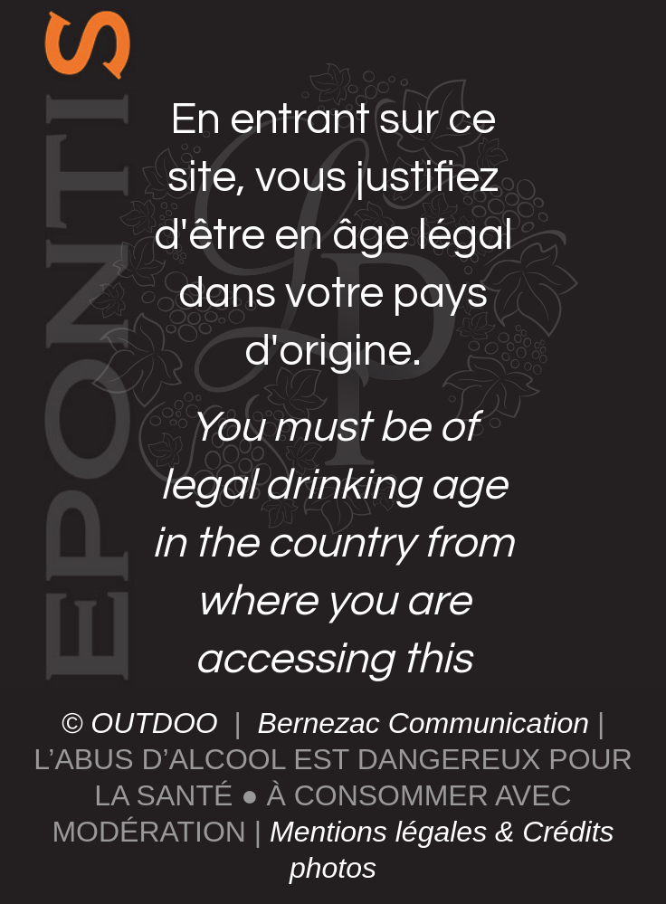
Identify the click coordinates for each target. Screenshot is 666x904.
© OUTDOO (144, 723)
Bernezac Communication (419, 723)
